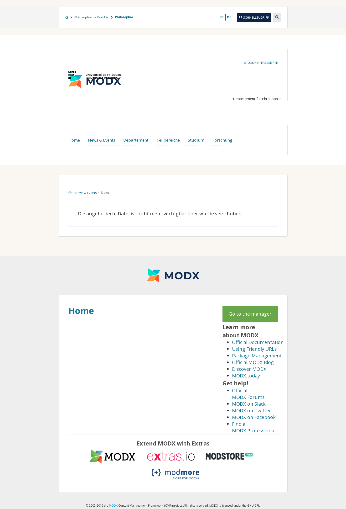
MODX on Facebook (254, 417)
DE (229, 17)
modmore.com (175, 474)
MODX (173, 275)
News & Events (101, 140)
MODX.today (246, 375)
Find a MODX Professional (253, 427)
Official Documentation (258, 342)
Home (74, 140)
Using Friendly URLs (254, 349)
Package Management (257, 355)
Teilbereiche (168, 140)
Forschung (222, 140)
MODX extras (112, 456)
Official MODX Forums (248, 393)
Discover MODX (249, 369)
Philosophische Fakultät (91, 17)
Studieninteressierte (261, 62)
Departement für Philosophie (257, 98)
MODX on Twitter (251, 410)
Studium (196, 140)
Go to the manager (250, 314)
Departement (135, 140)
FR (222, 17)
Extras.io (171, 456)
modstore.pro (229, 456)
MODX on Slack (249, 404)
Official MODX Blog (253, 362)
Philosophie (124, 17)
